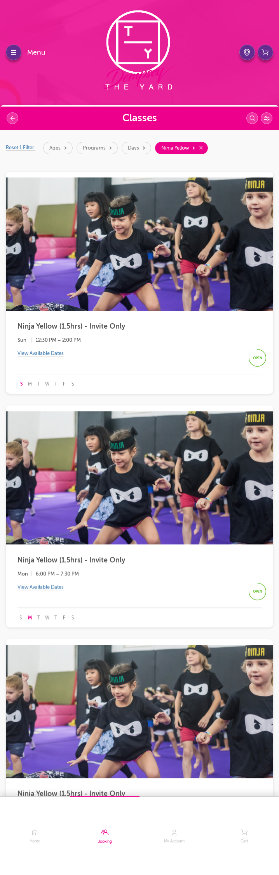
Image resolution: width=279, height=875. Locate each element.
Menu (36, 52)
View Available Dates (40, 354)
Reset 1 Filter (20, 147)
